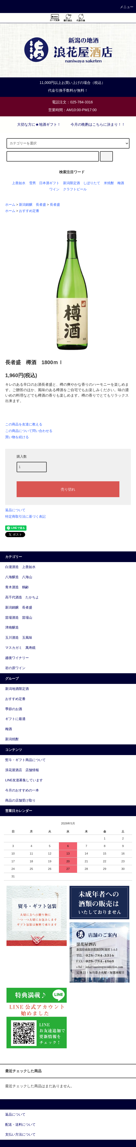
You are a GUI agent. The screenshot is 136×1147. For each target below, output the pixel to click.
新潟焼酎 (12, 739)
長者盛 (55, 204)
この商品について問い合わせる (28, 431)
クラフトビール (75, 189)
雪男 (32, 183)
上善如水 (18, 183)
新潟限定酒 (71, 183)
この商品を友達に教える (23, 424)
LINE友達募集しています (24, 780)
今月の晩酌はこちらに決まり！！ (94, 124)
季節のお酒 (13, 709)
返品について (15, 510)
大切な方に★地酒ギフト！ (36, 124)
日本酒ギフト (49, 183)
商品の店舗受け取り (20, 800)
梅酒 (120, 183)
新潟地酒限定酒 (17, 689)
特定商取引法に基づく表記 (25, 516)
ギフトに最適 (15, 719)
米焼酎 (109, 183)
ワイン (54, 189)
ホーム (10, 204)
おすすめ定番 (29, 211)
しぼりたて (91, 183)
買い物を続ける (17, 437)
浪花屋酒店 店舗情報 (22, 770)
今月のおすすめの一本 (22, 790)
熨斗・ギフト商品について (25, 760)
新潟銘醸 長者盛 (32, 204)
